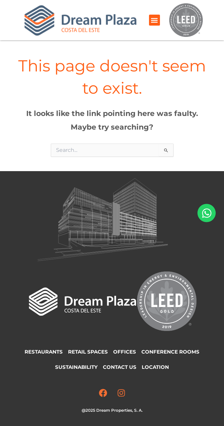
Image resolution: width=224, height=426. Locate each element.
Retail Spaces (88, 352)
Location (155, 367)
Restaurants (44, 352)
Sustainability (76, 367)
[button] (154, 20)
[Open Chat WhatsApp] (206, 213)
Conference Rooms (170, 352)
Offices (124, 352)
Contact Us (119, 367)
